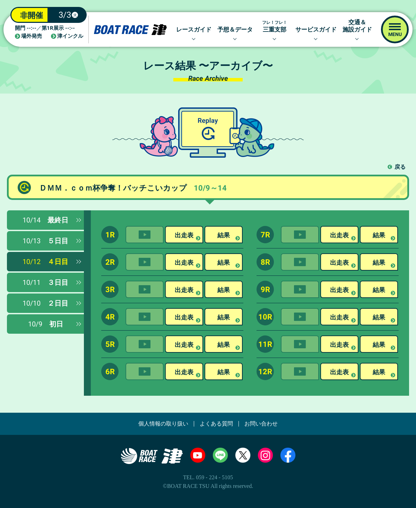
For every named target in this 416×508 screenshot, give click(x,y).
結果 (223, 235)
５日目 (45, 241)
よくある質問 (216, 424)
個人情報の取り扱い (163, 424)
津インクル (70, 36)
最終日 (45, 220)
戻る (400, 167)
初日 (45, 324)
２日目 (45, 303)
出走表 (184, 235)
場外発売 (31, 36)
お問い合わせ (261, 424)
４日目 (45, 261)
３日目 (45, 282)
